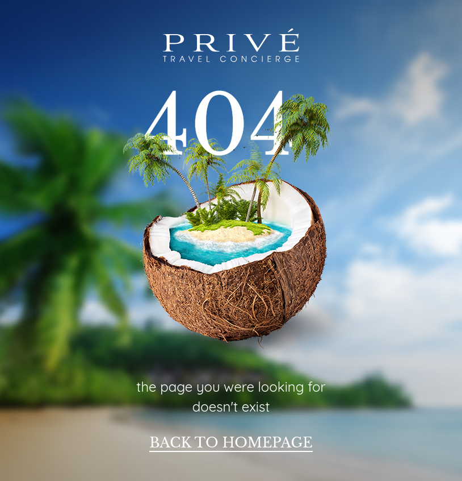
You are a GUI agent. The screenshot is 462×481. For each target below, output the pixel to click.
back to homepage (231, 442)
